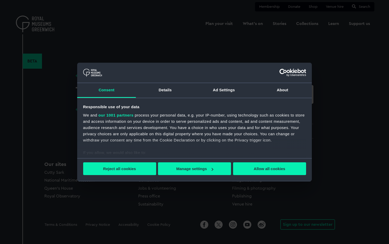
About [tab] (282, 90)
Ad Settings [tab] (224, 90)
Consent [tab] (106, 90)
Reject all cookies (119, 168)
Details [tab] (165, 90)
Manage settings (194, 168)
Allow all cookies (269, 168)
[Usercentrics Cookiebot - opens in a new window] (283, 72)
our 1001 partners (116, 115)
